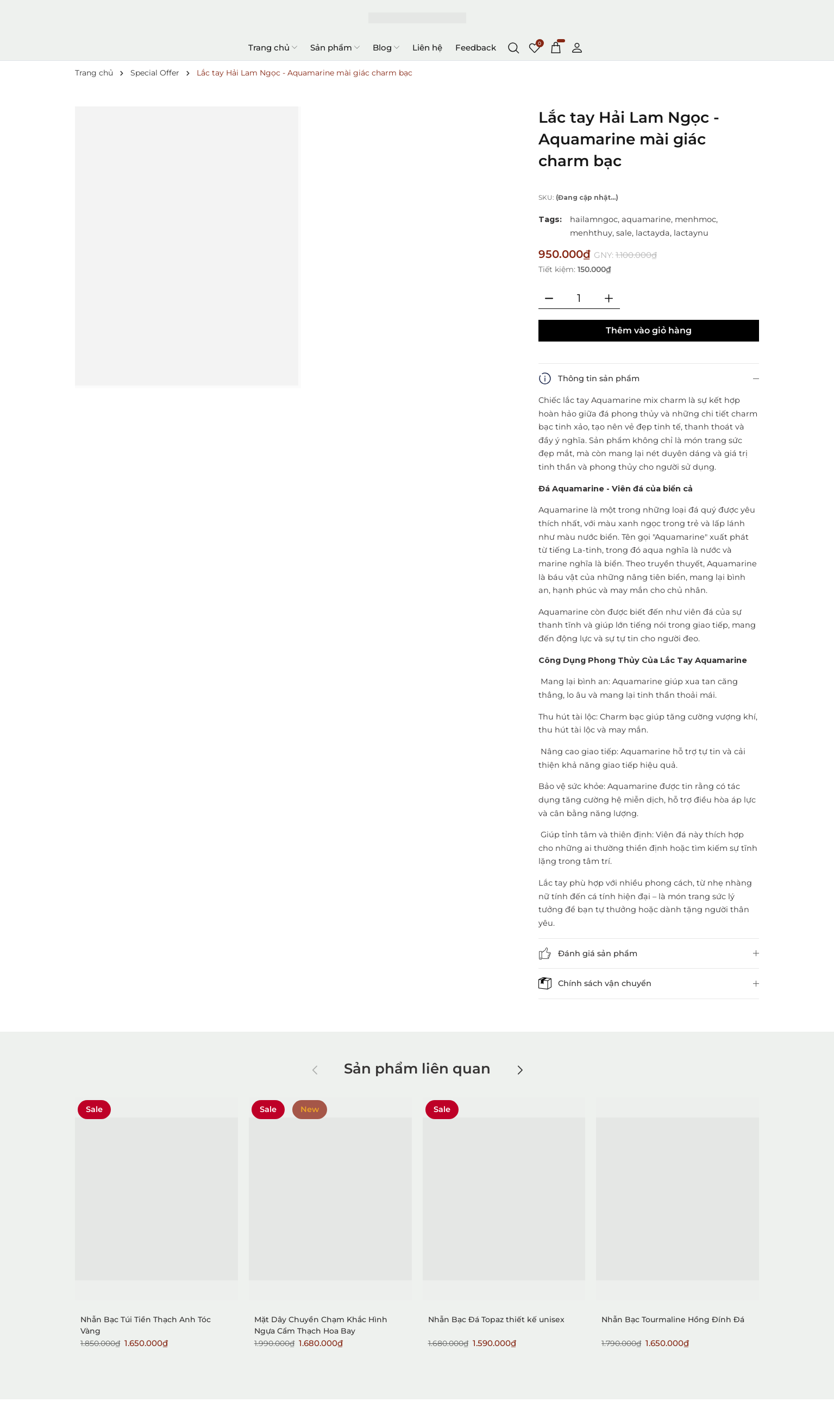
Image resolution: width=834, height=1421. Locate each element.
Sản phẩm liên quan (417, 1068)
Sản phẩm (335, 47)
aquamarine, (647, 219)
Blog (386, 47)
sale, (625, 233)
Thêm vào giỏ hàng (649, 330)
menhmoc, (696, 219)
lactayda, (654, 233)
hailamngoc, (594, 219)
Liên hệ (427, 47)
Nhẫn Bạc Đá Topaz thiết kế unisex (496, 1319)
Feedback (475, 47)
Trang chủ (272, 47)
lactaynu (691, 233)
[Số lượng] (579, 298)
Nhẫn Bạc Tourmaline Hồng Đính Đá (672, 1319)
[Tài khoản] (577, 47)
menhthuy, (592, 233)
